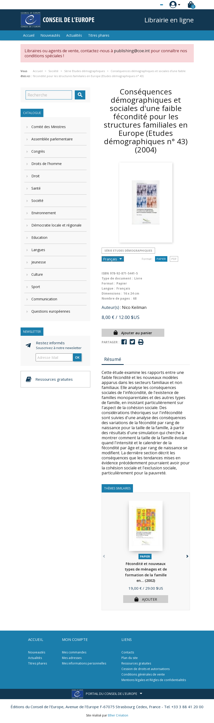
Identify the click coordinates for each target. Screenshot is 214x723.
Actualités (74, 35)
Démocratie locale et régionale (56, 225)
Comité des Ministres (48, 126)
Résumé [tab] (112, 359)
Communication (44, 299)
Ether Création (118, 715)
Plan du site (129, 658)
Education (39, 237)
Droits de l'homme (46, 163)
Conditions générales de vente (143, 674)
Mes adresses (72, 658)
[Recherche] (49, 94)
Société (37, 200)
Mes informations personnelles (84, 663)
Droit (35, 176)
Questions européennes (50, 311)
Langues (38, 249)
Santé (36, 188)
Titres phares (98, 35)
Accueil (28, 35)
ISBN (105, 273)
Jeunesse (38, 262)
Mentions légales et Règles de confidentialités (153, 680)
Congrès (38, 151)
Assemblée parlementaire (52, 139)
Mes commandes (74, 652)
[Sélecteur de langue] (151, 5)
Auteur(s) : (111, 307)
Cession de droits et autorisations (145, 669)
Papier (161, 259)
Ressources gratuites (136, 663)
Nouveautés (50, 35)
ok (77, 357)
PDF (174, 259)
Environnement (43, 212)
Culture (37, 274)
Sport (35, 286)
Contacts (127, 652)
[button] (187, 555)
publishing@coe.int (132, 50)
